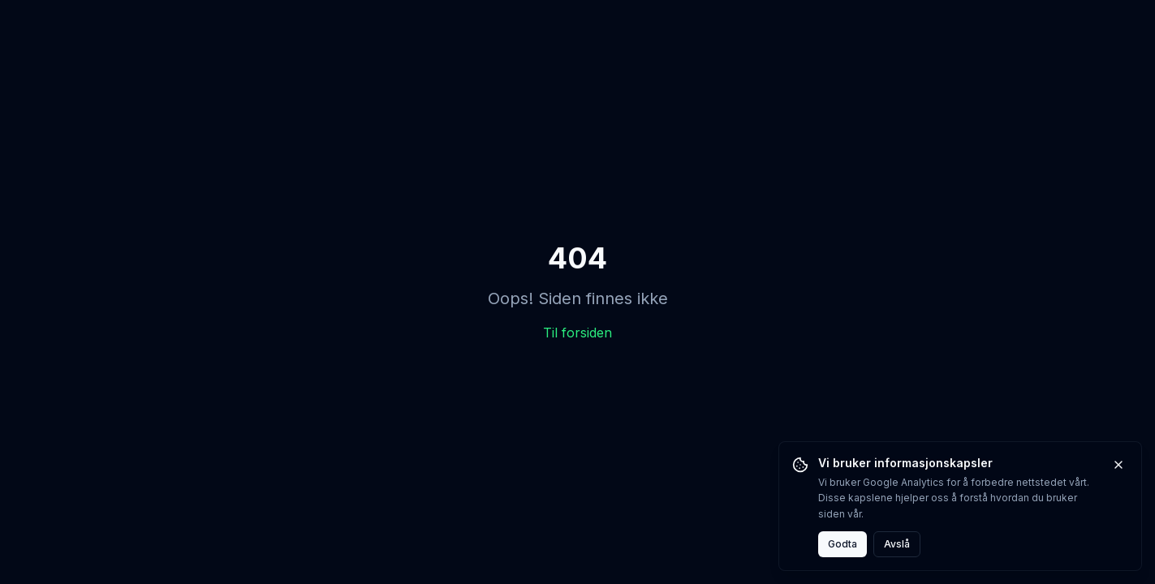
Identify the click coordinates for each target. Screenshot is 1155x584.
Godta (842, 544)
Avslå (897, 544)
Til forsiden (577, 332)
